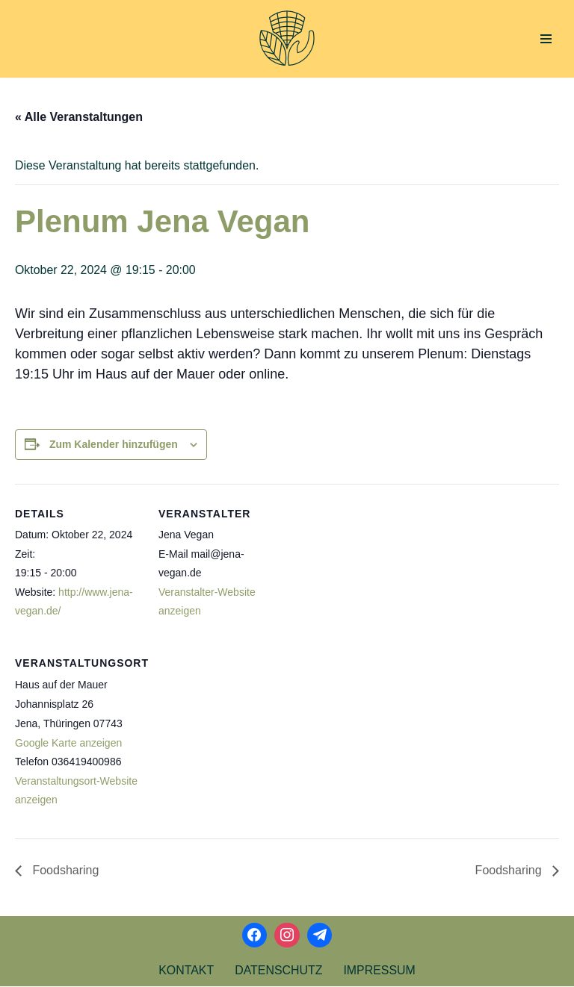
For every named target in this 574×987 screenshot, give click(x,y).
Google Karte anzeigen (68, 744)
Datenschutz (279, 971)
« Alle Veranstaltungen (79, 116)
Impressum (380, 971)
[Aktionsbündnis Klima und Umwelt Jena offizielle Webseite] (287, 38)
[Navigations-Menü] (546, 39)
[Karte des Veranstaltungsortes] (237, 736)
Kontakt (185, 971)
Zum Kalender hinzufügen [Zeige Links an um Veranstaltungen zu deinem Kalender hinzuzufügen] (113, 444)
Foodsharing (64, 871)
